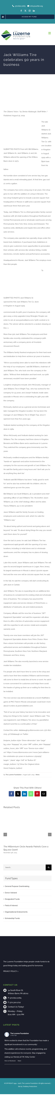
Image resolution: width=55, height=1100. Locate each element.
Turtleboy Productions (30, 1086)
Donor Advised (11, 893)
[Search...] (24, 867)
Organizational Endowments (16, 912)
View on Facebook (10, 1061)
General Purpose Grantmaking (17, 886)
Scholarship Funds (12, 918)
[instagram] (30, 11)
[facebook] (21, 11)
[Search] (49, 867)
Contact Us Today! (16, 1007)
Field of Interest (11, 905)
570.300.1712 (15, 1002)
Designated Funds (12, 899)
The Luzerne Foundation (13, 775)
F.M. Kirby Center (28, 1057)
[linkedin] (34, 11)
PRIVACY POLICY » (10, 971)
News (38, 775)
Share (19, 1061)
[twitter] (25, 11)
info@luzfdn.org (35, 6)
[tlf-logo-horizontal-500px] (15, 31)
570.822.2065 (15, 998)
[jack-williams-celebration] (27, 95)
